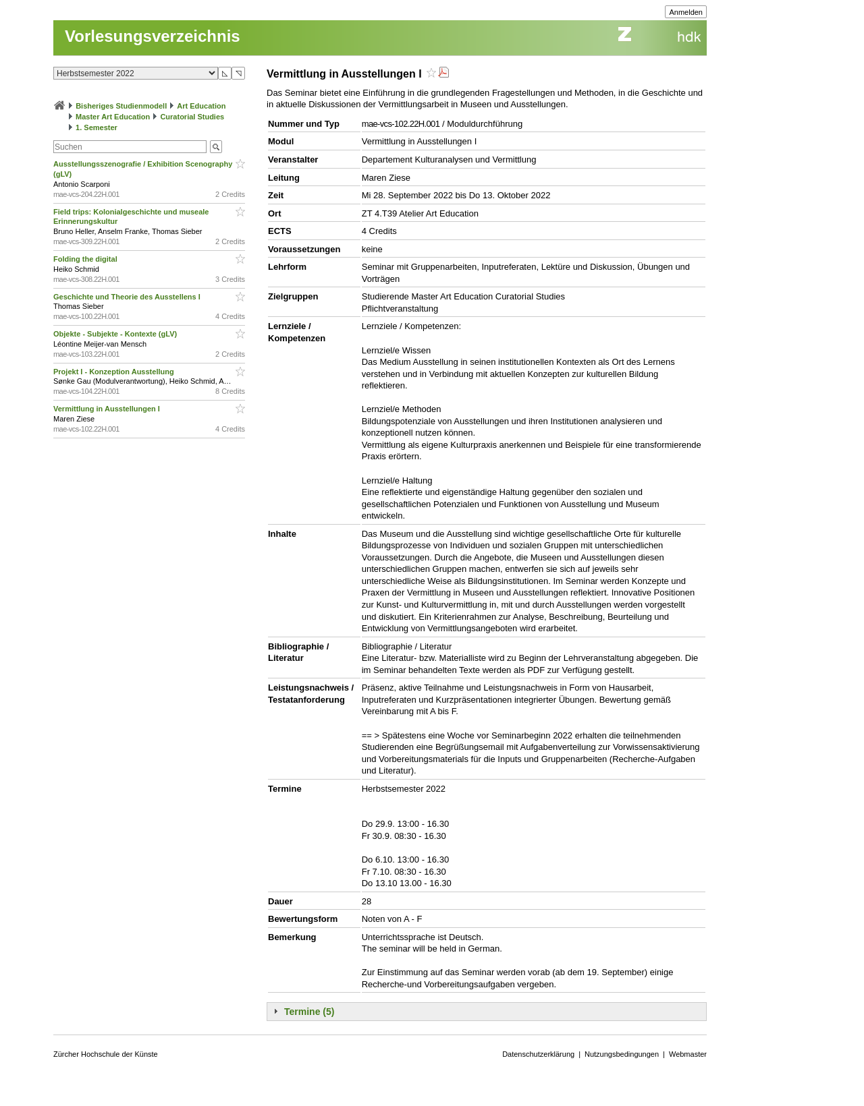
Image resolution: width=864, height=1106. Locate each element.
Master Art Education (113, 117)
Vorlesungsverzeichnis (152, 36)
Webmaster (688, 1054)
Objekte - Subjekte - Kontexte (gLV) (116, 334)
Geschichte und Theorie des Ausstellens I (127, 297)
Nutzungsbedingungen (622, 1054)
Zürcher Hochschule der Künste (105, 1054)
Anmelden (686, 12)
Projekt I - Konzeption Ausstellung (114, 372)
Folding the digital (86, 259)
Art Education (201, 106)
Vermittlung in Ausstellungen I (107, 409)
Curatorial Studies (192, 117)
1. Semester (96, 127)
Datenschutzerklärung (538, 1054)
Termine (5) (309, 1011)
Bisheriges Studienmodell (121, 106)
